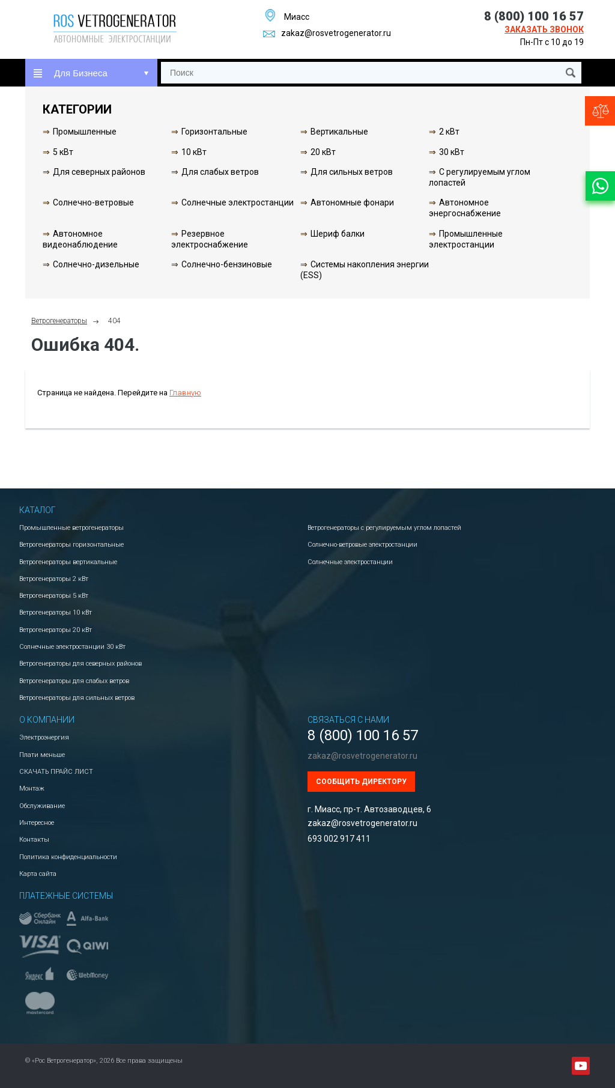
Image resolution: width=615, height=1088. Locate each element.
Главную (185, 392)
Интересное (36, 823)
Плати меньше (42, 755)
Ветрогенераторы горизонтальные (71, 545)
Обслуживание (42, 806)
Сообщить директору (361, 781)
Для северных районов (99, 172)
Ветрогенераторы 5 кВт (53, 596)
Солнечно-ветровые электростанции (362, 545)
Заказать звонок (544, 29)
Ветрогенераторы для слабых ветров (74, 681)
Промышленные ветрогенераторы (71, 528)
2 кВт (449, 131)
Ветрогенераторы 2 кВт (53, 579)
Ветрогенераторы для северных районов (80, 663)
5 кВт (63, 152)
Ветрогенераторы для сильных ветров (77, 698)
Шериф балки (338, 234)
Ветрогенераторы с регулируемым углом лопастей (384, 528)
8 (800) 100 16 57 (534, 16)
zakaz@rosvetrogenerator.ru (327, 33)
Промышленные (85, 131)
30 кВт (451, 152)
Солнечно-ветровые (93, 202)
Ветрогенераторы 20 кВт (55, 630)
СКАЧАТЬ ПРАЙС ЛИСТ (56, 772)
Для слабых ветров (220, 172)
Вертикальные (339, 131)
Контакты (34, 839)
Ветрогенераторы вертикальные (68, 562)
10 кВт (194, 152)
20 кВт (323, 152)
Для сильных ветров (352, 172)
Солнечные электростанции (237, 202)
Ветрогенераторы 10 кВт (55, 612)
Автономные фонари (352, 202)
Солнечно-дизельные (96, 264)
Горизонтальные (214, 131)
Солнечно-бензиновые (226, 264)
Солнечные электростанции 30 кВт (72, 647)
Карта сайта (37, 874)
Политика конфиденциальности (68, 857)
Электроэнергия (44, 737)
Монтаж (31, 788)
